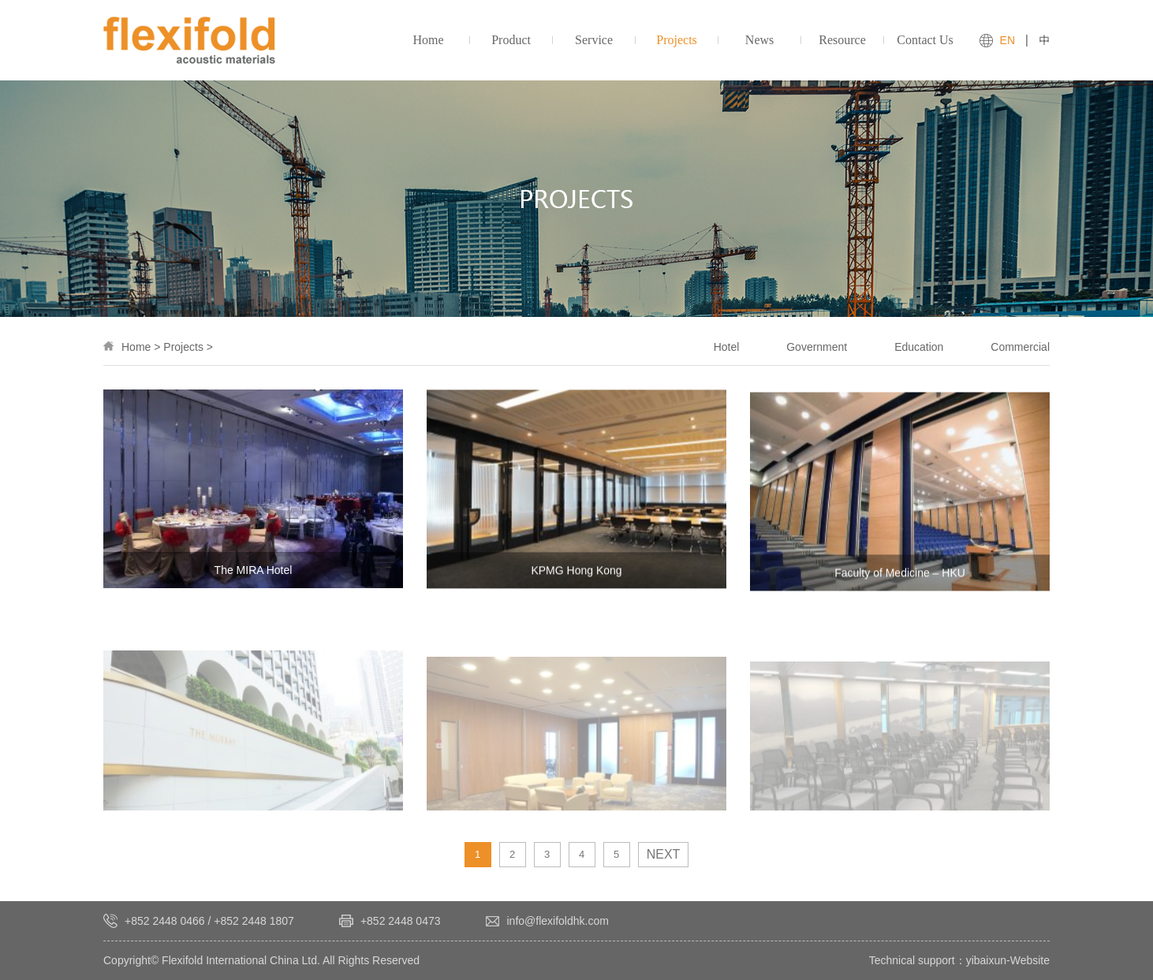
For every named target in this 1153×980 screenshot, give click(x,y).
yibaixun (986, 960)
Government (816, 347)
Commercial (1020, 347)
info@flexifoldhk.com (558, 921)
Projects (183, 347)
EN (1007, 40)
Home (136, 347)
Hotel (727, 347)
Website (1030, 960)
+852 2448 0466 (165, 921)
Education (918, 347)
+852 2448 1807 (254, 921)
